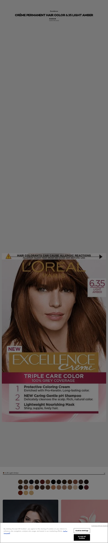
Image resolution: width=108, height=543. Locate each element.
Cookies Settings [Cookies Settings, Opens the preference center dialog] (81, 530)
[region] (54, 533)
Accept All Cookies (82, 537)
